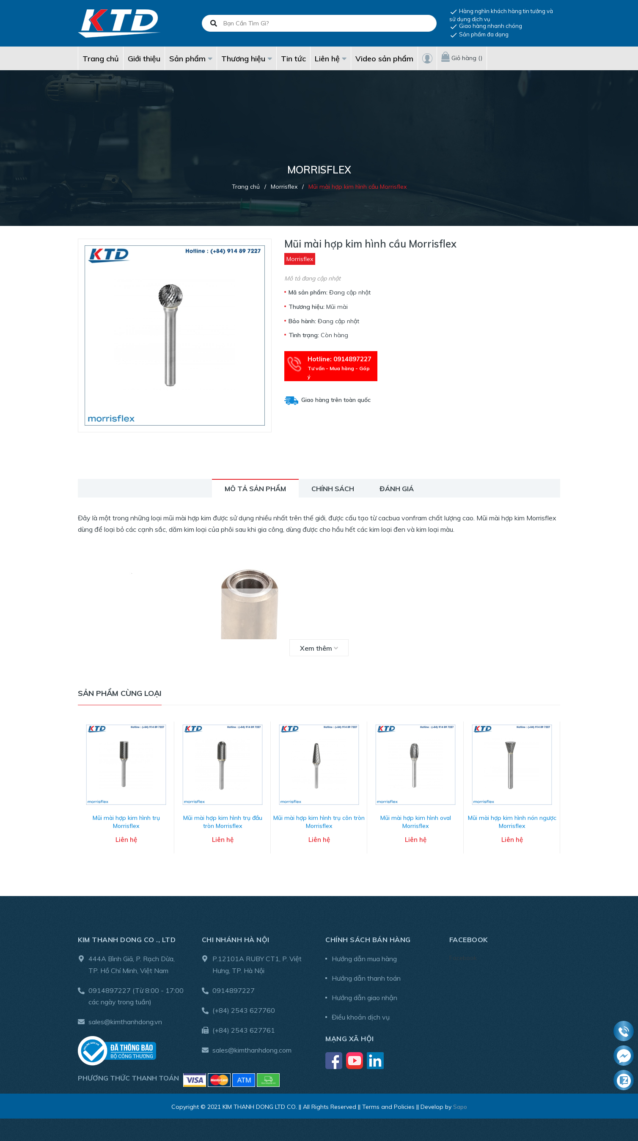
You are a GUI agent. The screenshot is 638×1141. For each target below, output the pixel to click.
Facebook (463, 955)
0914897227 (109, 987)
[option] (126, 790)
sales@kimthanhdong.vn (125, 1019)
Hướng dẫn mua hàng (364, 955)
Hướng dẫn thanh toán (366, 975)
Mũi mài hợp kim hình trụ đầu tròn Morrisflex (222, 819)
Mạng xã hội (349, 1035)
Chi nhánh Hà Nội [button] (236, 936)
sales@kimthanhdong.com (252, 1047)
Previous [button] (84, 790)
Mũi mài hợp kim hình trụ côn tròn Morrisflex (319, 819)
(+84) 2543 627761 (243, 1027)
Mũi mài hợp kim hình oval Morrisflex (415, 819)
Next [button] (553, 790)
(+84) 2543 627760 (243, 1007)
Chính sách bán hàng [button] (368, 936)
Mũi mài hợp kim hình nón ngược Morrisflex (512, 819)
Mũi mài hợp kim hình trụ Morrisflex (126, 819)
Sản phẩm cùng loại (120, 693)
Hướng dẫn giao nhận (364, 994)
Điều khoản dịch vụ (361, 1014)
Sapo (460, 1104)
